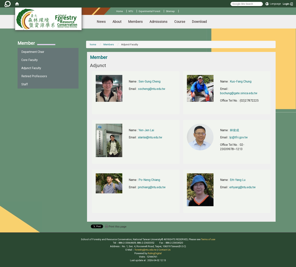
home (93, 44)
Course (179, 22)
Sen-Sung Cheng (149, 81)
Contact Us (164, 249)
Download (199, 22)
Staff (24, 84)
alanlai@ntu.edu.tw (150, 137)
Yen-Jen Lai (146, 130)
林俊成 (234, 130)
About (117, 22)
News (101, 22)
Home (119, 11)
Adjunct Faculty (31, 68)
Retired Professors (34, 76)
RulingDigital (155, 253)
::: (115, 10)
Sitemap (170, 11)
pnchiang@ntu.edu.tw (152, 187)
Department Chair (32, 52)
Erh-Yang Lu (237, 180)
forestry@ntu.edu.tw (146, 249)
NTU (131, 11)
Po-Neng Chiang (149, 180)
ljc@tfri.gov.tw (238, 137)
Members (135, 22)
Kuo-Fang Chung (240, 81)
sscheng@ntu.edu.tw (151, 89)
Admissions (158, 22)
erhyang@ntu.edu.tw (242, 187)
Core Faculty (29, 60)
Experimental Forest (149, 11)
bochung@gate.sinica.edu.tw (238, 93)
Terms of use (208, 239)
